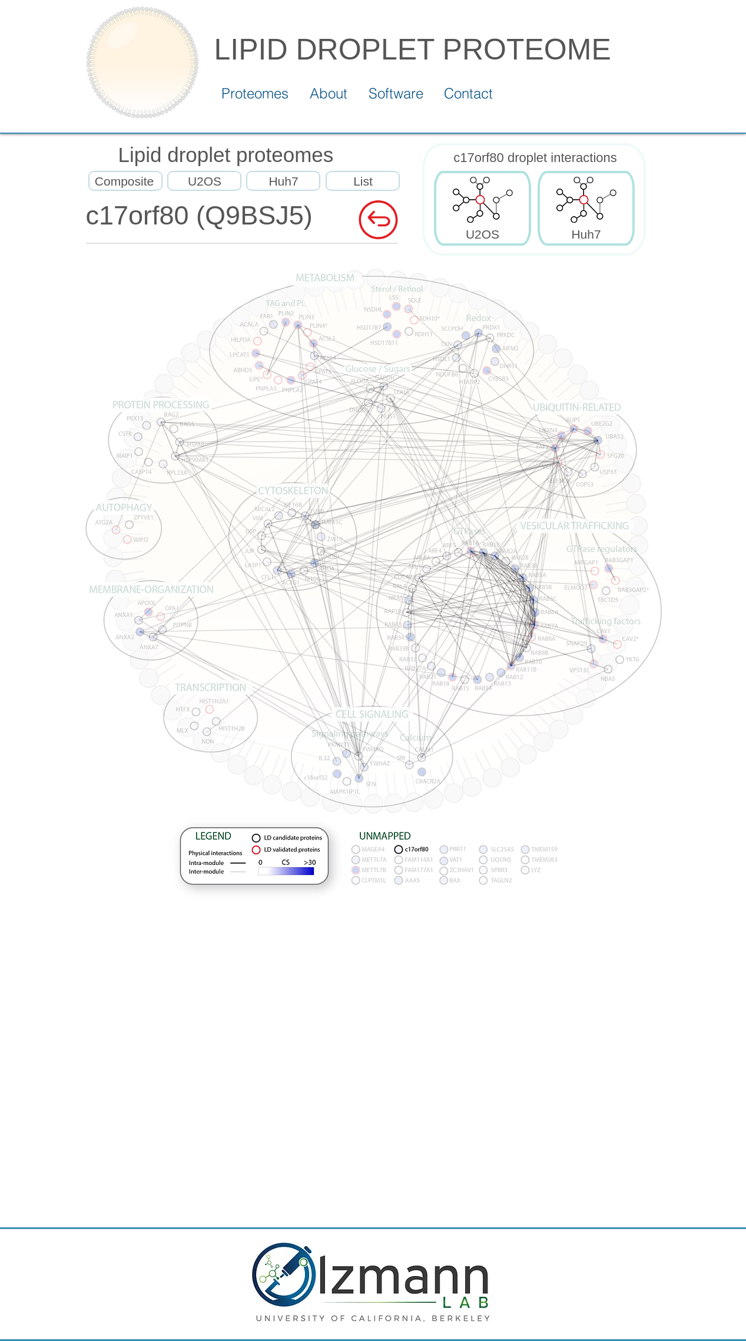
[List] (363, 181)
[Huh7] (284, 181)
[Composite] (124, 181)
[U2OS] (205, 181)
